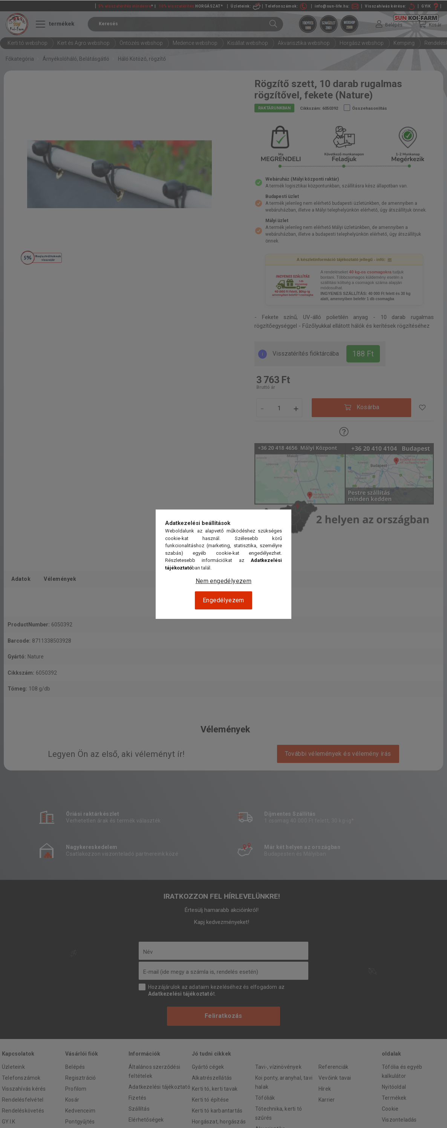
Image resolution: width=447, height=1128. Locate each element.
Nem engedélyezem (223, 581)
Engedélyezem (223, 600)
